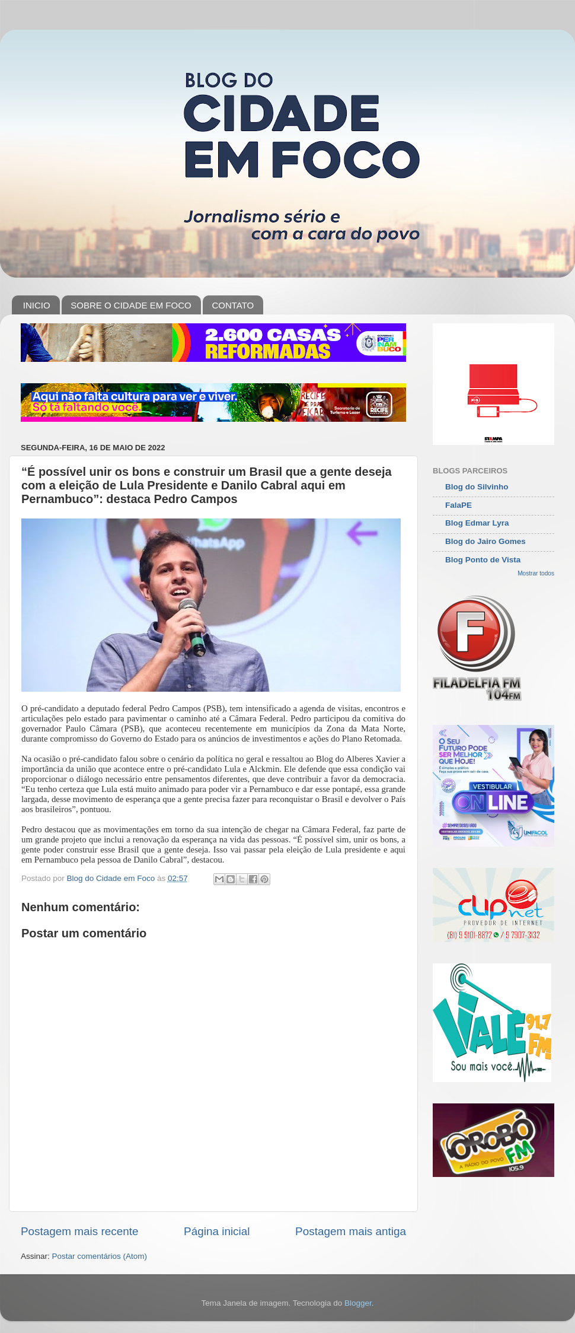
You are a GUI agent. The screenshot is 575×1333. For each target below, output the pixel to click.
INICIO (36, 305)
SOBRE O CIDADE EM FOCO (131, 305)
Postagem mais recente (79, 1231)
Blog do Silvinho (477, 486)
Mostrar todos (536, 573)
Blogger (358, 1303)
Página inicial (217, 1231)
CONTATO (233, 305)
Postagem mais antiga (350, 1231)
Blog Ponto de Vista (482, 559)
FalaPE (458, 505)
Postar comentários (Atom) (100, 1256)
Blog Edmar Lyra (477, 522)
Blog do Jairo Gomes (485, 541)
